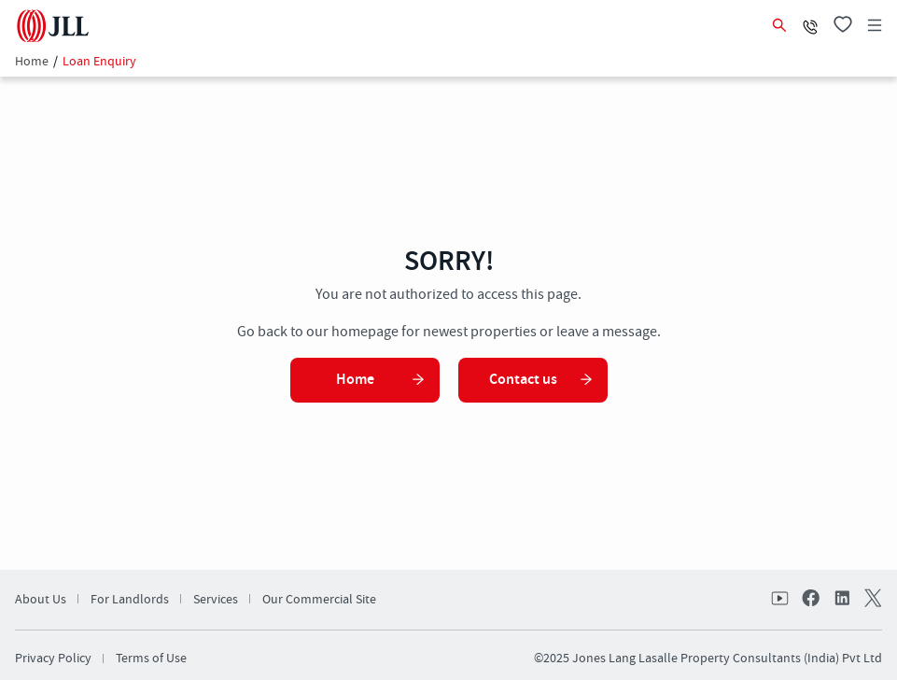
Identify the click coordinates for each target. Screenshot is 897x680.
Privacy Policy (53, 658)
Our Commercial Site (319, 599)
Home (32, 61)
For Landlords (130, 599)
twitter (871, 599)
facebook (811, 599)
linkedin (841, 599)
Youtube (781, 599)
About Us (40, 599)
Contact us (541, 380)
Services (215, 599)
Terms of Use (151, 658)
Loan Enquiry (99, 61)
